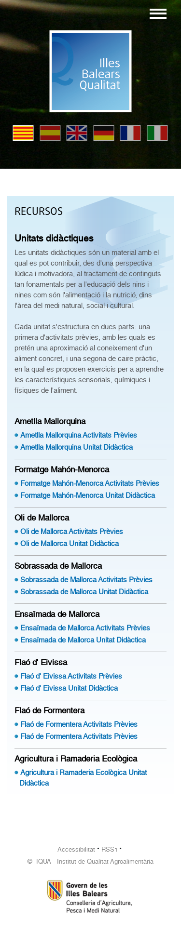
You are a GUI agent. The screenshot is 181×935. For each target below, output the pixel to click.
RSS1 (109, 849)
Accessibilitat (76, 849)
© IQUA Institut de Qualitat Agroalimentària (90, 861)
